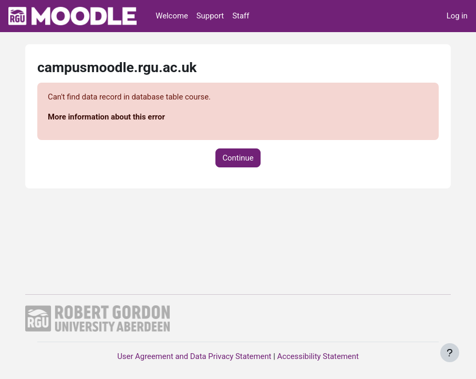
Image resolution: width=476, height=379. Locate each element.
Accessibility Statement (317, 356)
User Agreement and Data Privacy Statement (194, 356)
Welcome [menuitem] (172, 16)
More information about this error (106, 117)
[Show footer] (449, 352)
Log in (457, 16)
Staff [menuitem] (240, 16)
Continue (237, 158)
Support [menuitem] (210, 16)
